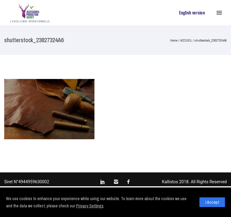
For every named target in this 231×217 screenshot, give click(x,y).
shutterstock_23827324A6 (211, 40)
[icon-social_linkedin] (104, 182)
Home (173, 40)
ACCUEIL (186, 40)
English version (192, 12)
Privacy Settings (89, 206)
